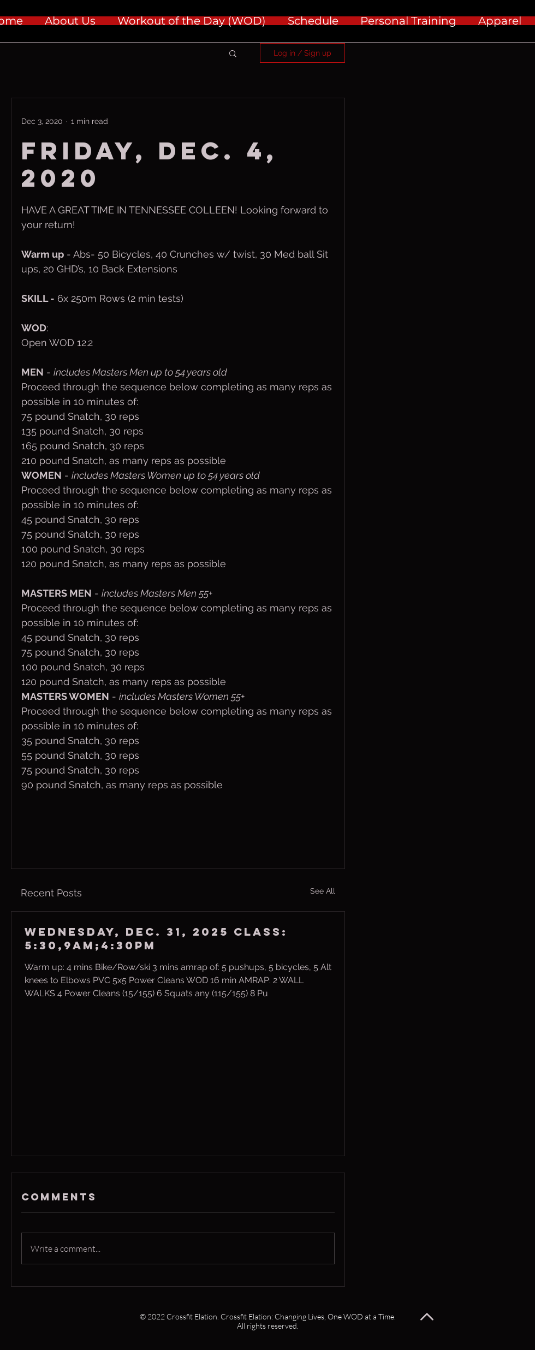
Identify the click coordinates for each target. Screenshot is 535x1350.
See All (322, 891)
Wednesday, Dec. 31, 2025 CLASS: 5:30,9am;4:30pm (156, 938)
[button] (233, 53)
